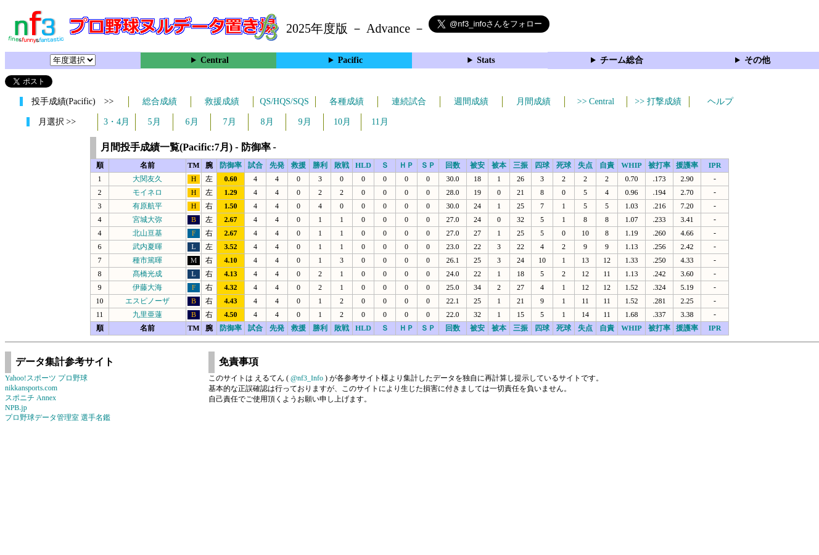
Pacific (350, 60)
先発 (277, 165)
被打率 (659, 165)
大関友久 (147, 179)
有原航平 (147, 206)
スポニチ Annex (30, 397)
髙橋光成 (147, 273)
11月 (379, 121)
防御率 (231, 165)
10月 (342, 121)
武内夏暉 (147, 246)
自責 (606, 165)
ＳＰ (428, 165)
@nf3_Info (306, 378)
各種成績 (346, 101)
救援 (298, 165)
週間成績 (471, 101)
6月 (192, 121)
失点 (585, 165)
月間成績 (533, 101)
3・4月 (117, 121)
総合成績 (159, 101)
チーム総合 (621, 60)
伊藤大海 (147, 287)
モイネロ (147, 192)
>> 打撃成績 (658, 101)
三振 (520, 165)
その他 (757, 60)
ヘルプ (720, 101)
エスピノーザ (147, 301)
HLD (363, 165)
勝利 (320, 165)
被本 (499, 165)
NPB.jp (16, 407)
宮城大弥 (147, 219)
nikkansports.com (31, 388)
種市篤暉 (147, 260)
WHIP (631, 165)
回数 (452, 165)
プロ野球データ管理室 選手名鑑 (57, 417)
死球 (563, 165)
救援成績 (222, 101)
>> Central (596, 101)
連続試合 (409, 101)
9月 (304, 121)
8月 (267, 121)
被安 (477, 165)
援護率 (687, 165)
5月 (154, 121)
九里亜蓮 (147, 314)
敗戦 (341, 165)
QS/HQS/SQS (284, 101)
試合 (255, 165)
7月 (229, 121)
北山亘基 (147, 233)
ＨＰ (406, 165)
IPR (715, 165)
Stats (486, 60)
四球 (542, 165)
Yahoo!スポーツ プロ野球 (46, 378)
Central (214, 60)
